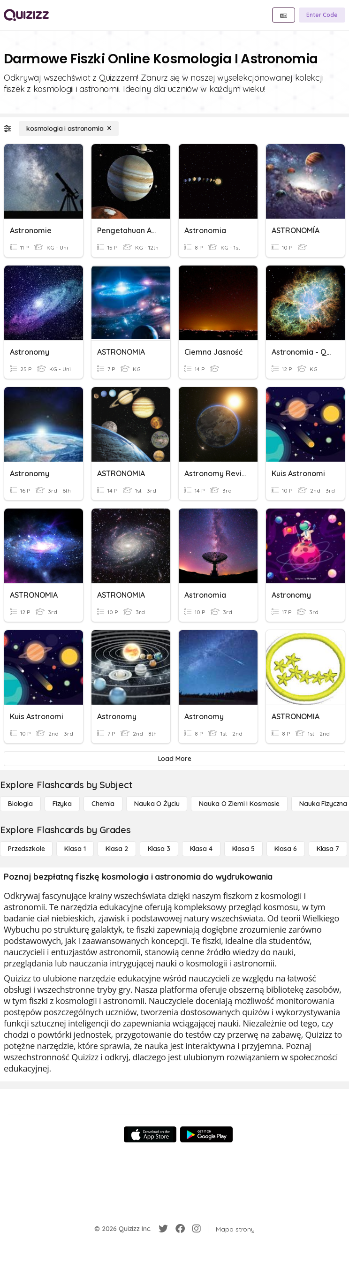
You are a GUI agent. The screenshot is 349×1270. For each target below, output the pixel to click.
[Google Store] (206, 1134)
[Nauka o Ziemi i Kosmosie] (239, 803)
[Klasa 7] (328, 848)
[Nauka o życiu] (156, 803)
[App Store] (150, 1134)
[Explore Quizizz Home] (26, 15)
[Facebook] (180, 1228)
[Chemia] (102, 803)
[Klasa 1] (74, 848)
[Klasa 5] (243, 848)
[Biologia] (20, 803)
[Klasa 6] (285, 848)
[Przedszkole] (26, 848)
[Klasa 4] (201, 848)
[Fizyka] (62, 803)
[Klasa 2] (117, 848)
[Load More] (174, 758)
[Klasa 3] (159, 848)
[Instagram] (196, 1228)
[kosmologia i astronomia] (69, 128)
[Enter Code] (322, 15)
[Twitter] (163, 1228)
